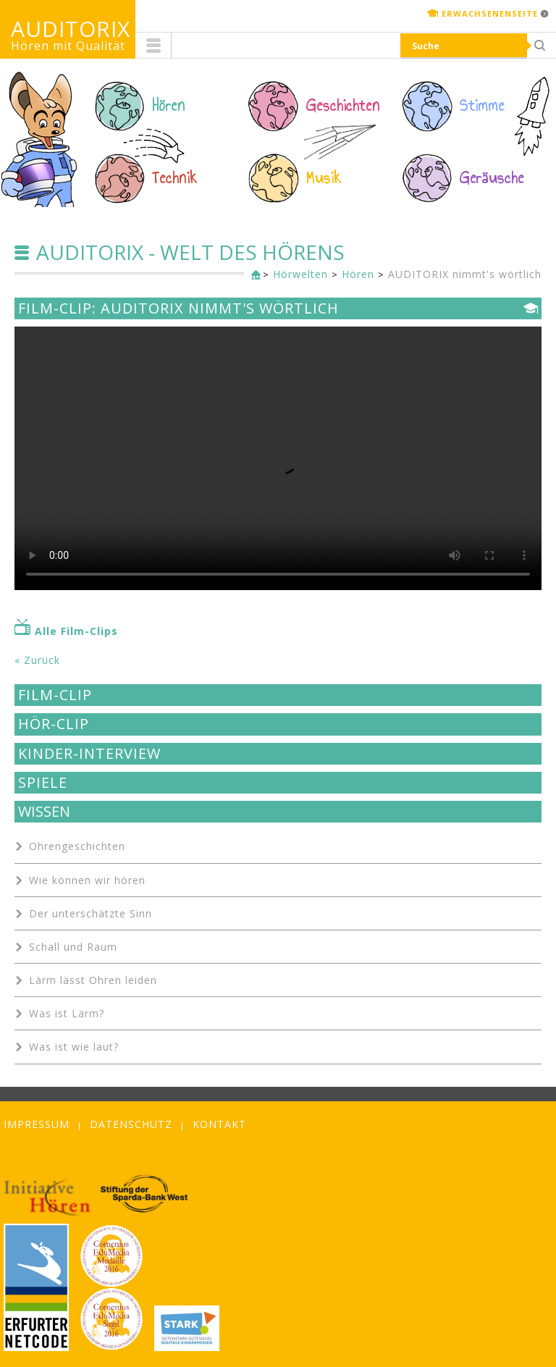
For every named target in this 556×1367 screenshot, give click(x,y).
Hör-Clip (53, 724)
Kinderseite (252, 275)
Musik (324, 178)
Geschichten (343, 105)
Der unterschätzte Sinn (90, 913)
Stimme (482, 105)
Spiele (42, 782)
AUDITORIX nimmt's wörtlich (465, 274)
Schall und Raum (73, 947)
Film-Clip (55, 695)
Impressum (37, 1124)
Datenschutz (131, 1124)
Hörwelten (300, 274)
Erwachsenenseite (490, 13)
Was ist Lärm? (66, 1013)
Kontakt (219, 1124)
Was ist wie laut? (74, 1046)
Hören (168, 105)
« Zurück (37, 660)
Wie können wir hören (87, 880)
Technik (175, 178)
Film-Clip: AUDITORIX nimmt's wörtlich (178, 308)
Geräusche (492, 178)
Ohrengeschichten (77, 846)
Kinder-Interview (89, 753)
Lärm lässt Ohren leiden (93, 980)
